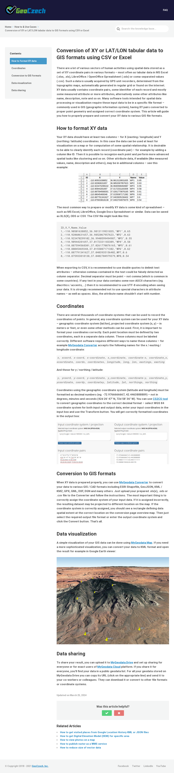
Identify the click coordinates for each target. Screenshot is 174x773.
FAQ (165, 10)
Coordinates (19, 68)
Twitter (136, 766)
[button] (107, 713)
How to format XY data (24, 61)
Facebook (123, 766)
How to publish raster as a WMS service (83, 743)
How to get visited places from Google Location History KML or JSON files (104, 732)
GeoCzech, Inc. (40, 766)
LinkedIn (148, 766)
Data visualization (21, 83)
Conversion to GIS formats (26, 75)
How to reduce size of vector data (80, 747)
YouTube (161, 766)
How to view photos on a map (77, 739)
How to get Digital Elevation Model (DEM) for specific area (94, 736)
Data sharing (19, 90)
